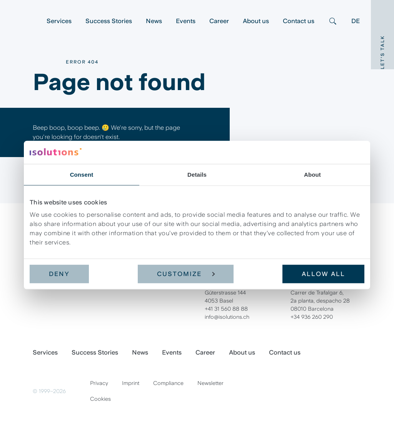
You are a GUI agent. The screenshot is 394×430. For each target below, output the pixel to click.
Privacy (99, 383)
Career (219, 21)
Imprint (130, 383)
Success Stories (108, 21)
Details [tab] (197, 174)
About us (256, 21)
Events (185, 21)
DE (355, 21)
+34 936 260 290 (311, 317)
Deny (59, 274)
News (154, 21)
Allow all (323, 274)
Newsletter (210, 383)
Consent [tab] (81, 174)
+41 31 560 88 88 (226, 309)
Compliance (168, 383)
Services (59, 21)
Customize (186, 274)
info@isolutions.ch (227, 317)
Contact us (298, 21)
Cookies (100, 399)
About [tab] (312, 174)
